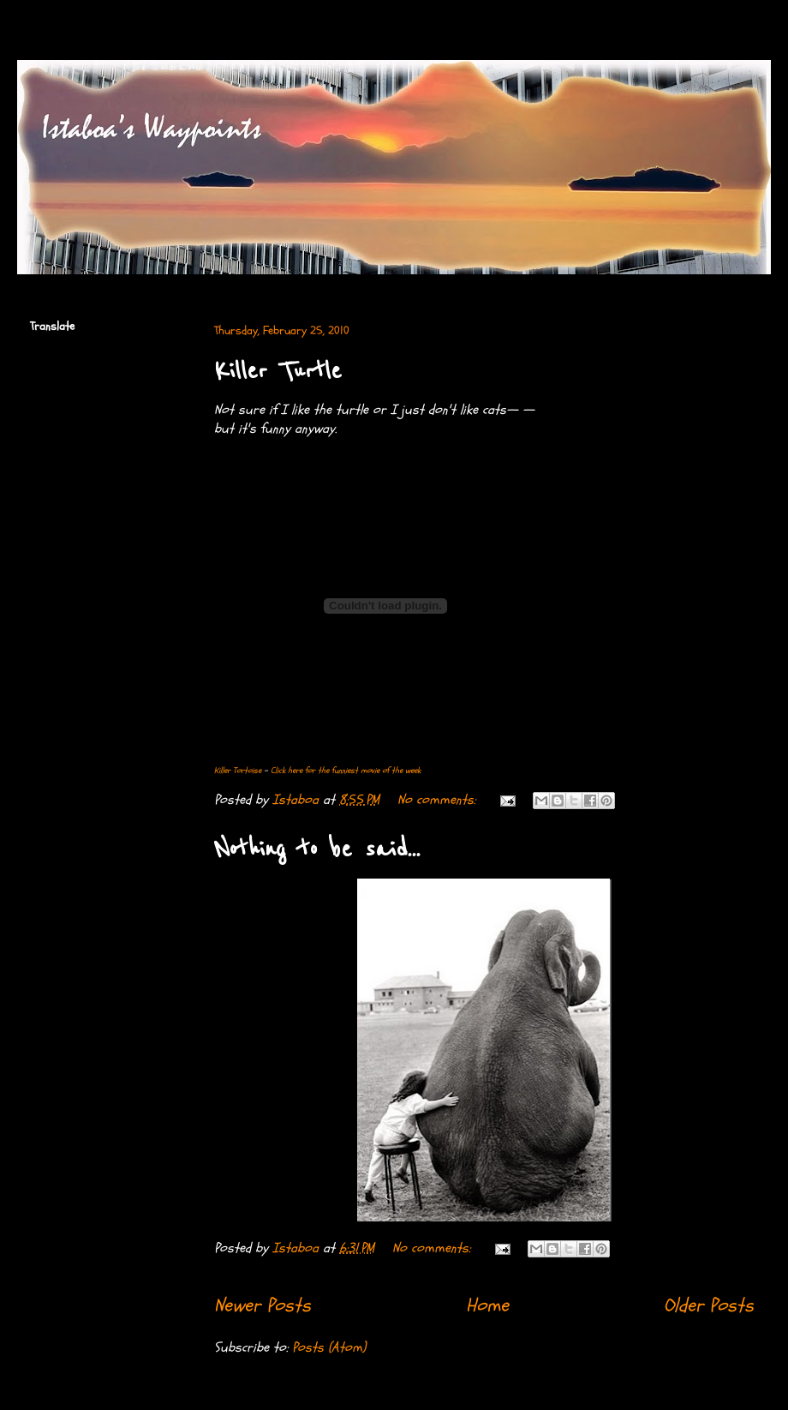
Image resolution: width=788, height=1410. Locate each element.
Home (487, 1305)
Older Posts (709, 1305)
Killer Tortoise (237, 771)
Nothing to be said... (317, 849)
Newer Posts (262, 1305)
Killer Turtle (278, 371)
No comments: (438, 799)
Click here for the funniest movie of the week (346, 771)
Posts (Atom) (329, 1347)
